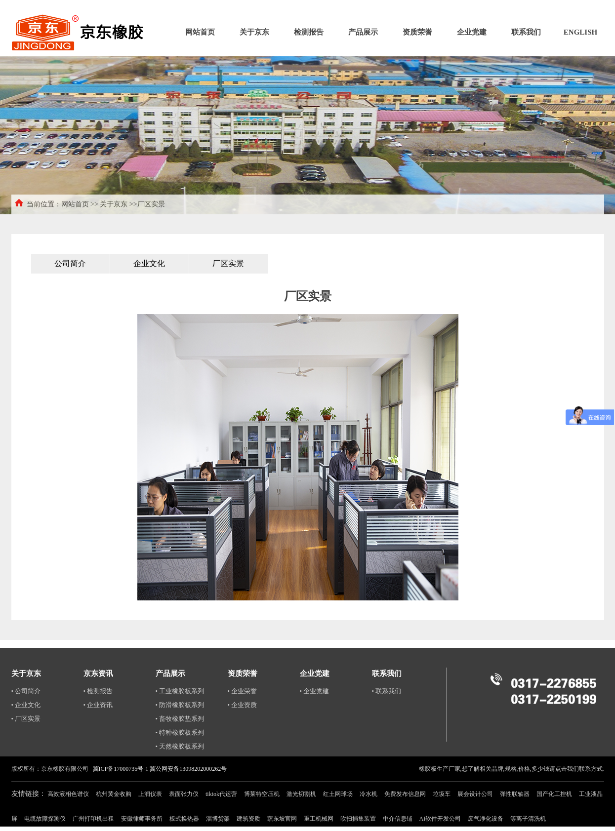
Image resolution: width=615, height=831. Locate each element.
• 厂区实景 (26, 718)
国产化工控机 (554, 794)
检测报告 (309, 32)
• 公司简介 (26, 691)
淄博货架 (218, 818)
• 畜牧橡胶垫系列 (180, 718)
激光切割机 (301, 794)
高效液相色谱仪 (68, 794)
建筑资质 (248, 818)
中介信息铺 (397, 818)
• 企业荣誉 (242, 691)
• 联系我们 (387, 691)
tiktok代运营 (221, 794)
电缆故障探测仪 (45, 818)
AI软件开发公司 (440, 818)
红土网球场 (338, 794)
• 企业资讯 (98, 705)
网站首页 (200, 32)
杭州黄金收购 (113, 794)
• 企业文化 (26, 705)
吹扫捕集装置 (358, 818)
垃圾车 (442, 794)
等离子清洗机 (528, 818)
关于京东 (254, 32)
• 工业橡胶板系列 (180, 691)
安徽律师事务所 (142, 818)
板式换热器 (184, 818)
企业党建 (472, 32)
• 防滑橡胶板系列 (180, 705)
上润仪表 (150, 794)
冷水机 (368, 794)
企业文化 (149, 263)
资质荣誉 (417, 32)
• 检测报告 (98, 691)
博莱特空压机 (262, 794)
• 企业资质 (242, 705)
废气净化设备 (485, 818)
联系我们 (526, 32)
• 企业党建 (314, 691)
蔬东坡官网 (282, 818)
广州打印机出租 (93, 818)
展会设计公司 (475, 794)
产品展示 (363, 32)
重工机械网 (318, 818)
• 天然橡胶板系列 (180, 746)
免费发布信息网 (405, 794)
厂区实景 (228, 263)
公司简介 (70, 263)
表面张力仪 (184, 794)
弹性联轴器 (515, 794)
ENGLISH (580, 32)
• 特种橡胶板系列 (180, 732)
